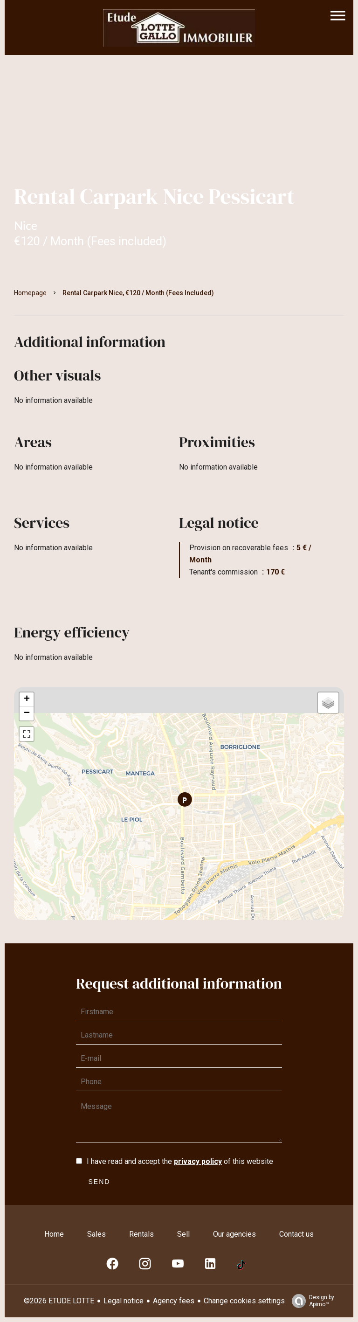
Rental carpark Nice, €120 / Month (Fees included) (138, 293)
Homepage (30, 293)
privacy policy (198, 1161)
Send (99, 1181)
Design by (310, 1301)
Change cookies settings (244, 1300)
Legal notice (123, 1300)
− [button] (27, 713)
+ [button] (27, 699)
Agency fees (173, 1300)
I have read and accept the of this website (180, 1161)
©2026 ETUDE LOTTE (59, 1300)
